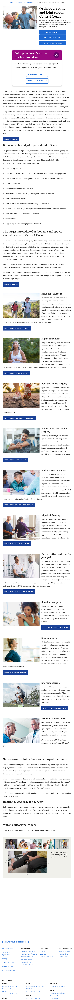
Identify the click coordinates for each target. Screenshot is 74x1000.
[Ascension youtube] (64, 983)
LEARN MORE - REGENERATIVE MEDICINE (18, 592)
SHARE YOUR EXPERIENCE (15, 887)
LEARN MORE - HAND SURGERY (15, 460)
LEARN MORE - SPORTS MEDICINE (54, 708)
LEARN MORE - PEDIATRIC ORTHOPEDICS (18, 505)
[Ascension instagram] (69, 983)
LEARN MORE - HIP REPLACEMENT (16, 373)
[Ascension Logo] (10, 984)
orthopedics (30, 2)
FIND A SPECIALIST (11, 139)
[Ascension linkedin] (59, 983)
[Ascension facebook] (54, 983)
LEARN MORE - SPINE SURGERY (15, 672)
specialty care (20, 2)
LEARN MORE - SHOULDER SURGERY (55, 627)
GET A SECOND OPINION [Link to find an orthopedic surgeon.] (51, 37)
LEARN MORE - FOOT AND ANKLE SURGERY (19, 418)
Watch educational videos (52, 43)
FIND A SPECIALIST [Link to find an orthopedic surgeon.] (51, 32)
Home (12, 2)
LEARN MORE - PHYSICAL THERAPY (16, 544)
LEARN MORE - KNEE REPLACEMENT (16, 328)
